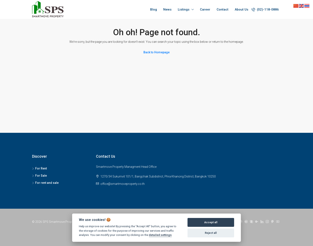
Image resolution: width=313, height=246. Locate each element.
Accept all (210, 222)
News (167, 9)
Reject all (211, 232)
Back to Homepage (156, 52)
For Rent (41, 168)
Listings (183, 9)
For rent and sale (47, 182)
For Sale (41, 175)
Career (205, 9)
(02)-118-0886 (265, 9)
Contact (222, 9)
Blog (153, 9)
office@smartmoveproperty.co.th (122, 184)
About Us (241, 9)
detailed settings (160, 235)
